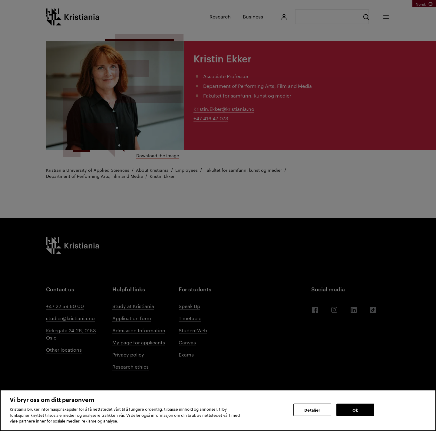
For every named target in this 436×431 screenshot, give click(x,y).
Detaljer (312, 409)
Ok (355, 409)
